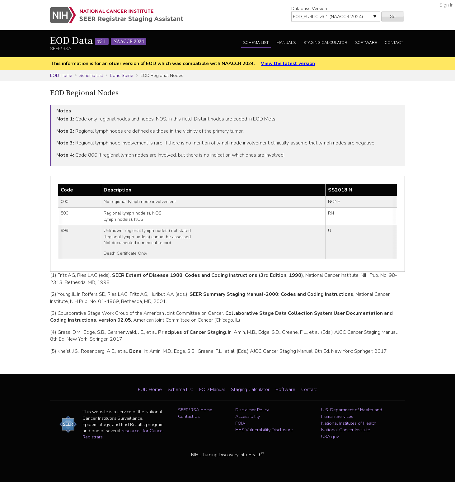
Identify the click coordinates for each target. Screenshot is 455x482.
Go (393, 16)
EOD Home (61, 75)
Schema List (256, 42)
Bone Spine (121, 75)
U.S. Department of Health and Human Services (351, 413)
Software (366, 42)
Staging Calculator (325, 42)
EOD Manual (212, 389)
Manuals (286, 42)
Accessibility (247, 416)
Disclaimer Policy (252, 410)
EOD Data (98, 41)
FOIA (240, 423)
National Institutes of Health (348, 423)
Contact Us (189, 416)
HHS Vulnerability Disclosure (264, 430)
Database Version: (309, 8)
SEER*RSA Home (195, 410)
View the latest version (288, 63)
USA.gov (330, 436)
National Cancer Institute (345, 430)
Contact (394, 42)
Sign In (446, 5)
